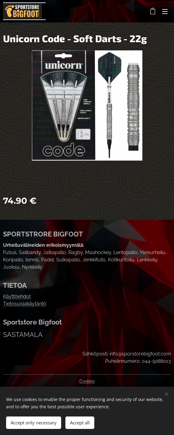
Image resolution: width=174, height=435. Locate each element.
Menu (165, 11)
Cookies (87, 381)
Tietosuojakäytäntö (24, 304)
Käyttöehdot (17, 296)
